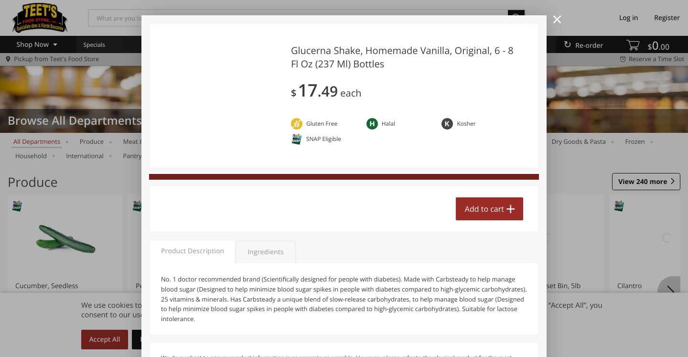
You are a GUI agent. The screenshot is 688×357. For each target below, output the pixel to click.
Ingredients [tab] (265, 252)
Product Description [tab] (192, 251)
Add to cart (484, 209)
